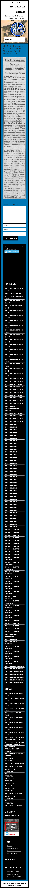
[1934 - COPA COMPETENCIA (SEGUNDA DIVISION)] (14, 738)
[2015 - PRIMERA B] (14, 639)
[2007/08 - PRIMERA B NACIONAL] (14, 611)
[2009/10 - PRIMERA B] (14, 620)
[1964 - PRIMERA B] (14, 465)
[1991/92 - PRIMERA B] (14, 543)
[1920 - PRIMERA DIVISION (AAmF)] (14, 302)
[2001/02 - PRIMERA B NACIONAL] (14, 582)
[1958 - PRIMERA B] (14, 449)
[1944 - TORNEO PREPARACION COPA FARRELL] (14, 408)
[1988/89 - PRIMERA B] (14, 535)
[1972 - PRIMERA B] (14, 488)
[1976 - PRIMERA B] (14, 499)
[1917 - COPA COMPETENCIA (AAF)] (14, 694)
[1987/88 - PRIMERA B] (14, 532)
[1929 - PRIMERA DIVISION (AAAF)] (14, 350)
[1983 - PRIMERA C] (14, 518)
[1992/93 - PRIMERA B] (14, 546)
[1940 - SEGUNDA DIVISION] (14, 392)
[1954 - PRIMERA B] (14, 438)
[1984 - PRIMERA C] (14, 521)
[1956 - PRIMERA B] (14, 443)
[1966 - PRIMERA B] (14, 471)
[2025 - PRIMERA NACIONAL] (14, 680)
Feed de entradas (12, 848)
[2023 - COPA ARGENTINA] (14, 805)
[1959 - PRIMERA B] (14, 452)
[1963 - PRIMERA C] (14, 463)
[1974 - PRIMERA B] (14, 493)
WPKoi (19, 885)
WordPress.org (12, 853)
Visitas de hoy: (12, 874)
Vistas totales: (11, 876)
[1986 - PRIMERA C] (14, 526)
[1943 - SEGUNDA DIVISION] (14, 400)
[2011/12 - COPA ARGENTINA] (14, 770)
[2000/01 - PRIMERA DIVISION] (14, 577)
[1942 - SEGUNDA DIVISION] (14, 398)
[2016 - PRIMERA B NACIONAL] (14, 643)
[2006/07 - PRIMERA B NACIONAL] (14, 606)
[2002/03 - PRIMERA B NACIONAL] (14, 587)
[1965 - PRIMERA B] (14, 468)
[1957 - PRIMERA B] (14, 446)
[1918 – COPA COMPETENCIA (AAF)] (14, 699)
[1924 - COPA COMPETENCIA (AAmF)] (14, 718)
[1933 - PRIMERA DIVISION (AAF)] (14, 369)
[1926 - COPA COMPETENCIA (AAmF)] (14, 728)
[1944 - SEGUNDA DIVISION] (14, 403)
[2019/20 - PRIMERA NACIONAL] (14, 662)
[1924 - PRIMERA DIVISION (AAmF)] (14, 326)
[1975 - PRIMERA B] (14, 496)
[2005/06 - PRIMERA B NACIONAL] (14, 602)
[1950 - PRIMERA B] (14, 427)
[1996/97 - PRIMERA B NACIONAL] (14, 558)
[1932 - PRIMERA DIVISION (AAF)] (14, 365)
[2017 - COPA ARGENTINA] (14, 793)
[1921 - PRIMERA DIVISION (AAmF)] (14, 311)
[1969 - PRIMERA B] (14, 479)
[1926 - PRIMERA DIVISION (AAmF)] (14, 336)
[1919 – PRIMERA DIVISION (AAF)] (14, 297)
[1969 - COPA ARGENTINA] (14, 766)
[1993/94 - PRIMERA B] (14, 549)
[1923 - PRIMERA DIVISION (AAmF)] (14, 321)
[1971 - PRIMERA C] (14, 485)
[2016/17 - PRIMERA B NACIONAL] (14, 647)
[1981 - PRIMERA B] (14, 513)
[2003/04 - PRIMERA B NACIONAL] (14, 592)
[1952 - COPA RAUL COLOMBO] (14, 759)
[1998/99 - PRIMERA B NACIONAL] (14, 568)
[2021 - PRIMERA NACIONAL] (14, 669)
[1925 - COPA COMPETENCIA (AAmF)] (14, 723)
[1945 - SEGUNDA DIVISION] (14, 413)
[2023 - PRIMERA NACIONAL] (14, 674)
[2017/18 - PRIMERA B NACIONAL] (14, 652)
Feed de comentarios (14, 851)
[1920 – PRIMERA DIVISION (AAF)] (14, 306)
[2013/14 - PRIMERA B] (14, 631)
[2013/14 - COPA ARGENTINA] (14, 779)
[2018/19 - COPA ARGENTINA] (14, 802)
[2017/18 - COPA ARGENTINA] (14, 797)
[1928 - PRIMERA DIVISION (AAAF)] (14, 345)
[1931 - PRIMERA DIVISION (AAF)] (14, 360)
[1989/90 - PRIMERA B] (14, 538)
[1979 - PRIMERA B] (14, 507)
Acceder (9, 846)
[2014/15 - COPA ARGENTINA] (14, 784)
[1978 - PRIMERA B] (14, 504)
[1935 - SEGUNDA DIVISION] (14, 378)
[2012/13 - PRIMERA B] (14, 628)
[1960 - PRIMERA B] (14, 454)
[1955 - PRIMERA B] (14, 441)
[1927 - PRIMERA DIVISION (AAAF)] (14, 340)
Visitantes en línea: (13, 872)
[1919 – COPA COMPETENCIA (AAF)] (14, 704)
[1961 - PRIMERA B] (14, 457)
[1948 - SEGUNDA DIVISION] (14, 421)
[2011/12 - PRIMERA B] (14, 626)
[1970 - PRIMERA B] (14, 482)
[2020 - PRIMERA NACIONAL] (14, 666)
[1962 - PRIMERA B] (14, 460)
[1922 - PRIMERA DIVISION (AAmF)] (14, 316)
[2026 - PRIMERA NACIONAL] (14, 682)
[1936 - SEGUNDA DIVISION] (14, 381)
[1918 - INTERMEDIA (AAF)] (14, 293)
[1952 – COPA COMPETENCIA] (14, 763)
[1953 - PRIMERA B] (14, 435)
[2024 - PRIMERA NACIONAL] (14, 677)
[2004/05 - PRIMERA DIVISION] (14, 597)
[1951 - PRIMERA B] (14, 429)
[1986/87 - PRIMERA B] (14, 529)
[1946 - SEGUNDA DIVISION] (14, 416)
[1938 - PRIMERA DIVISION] (14, 386)
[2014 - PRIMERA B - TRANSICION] (14, 635)
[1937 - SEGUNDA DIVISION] (14, 384)
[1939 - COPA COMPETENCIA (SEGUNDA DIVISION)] (14, 743)
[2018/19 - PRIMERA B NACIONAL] (14, 657)
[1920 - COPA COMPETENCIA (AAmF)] (14, 709)
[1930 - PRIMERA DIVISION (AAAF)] (14, 355)
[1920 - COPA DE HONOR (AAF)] (14, 714)
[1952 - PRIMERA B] (14, 432)
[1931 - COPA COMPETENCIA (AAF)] (14, 733)
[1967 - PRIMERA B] (14, 474)
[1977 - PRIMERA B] (14, 502)
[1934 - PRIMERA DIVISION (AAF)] (14, 374)
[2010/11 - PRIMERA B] (14, 623)
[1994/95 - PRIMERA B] (14, 551)
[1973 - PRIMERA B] (14, 490)
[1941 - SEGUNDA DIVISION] (14, 395)
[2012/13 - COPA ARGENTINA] (14, 775)
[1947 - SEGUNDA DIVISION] (14, 418)
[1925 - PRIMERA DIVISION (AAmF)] (14, 331)
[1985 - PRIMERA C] (14, 524)
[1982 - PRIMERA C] (14, 515)
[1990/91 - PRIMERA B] (14, 540)
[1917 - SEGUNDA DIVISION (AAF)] (14, 289)
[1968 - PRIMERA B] (14, 477)
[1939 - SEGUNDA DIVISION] (14, 389)
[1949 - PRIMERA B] (14, 424)
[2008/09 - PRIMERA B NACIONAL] (14, 616)
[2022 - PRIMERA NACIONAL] (14, 671)
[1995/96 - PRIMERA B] (14, 554)
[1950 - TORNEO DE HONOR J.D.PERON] (14, 754)
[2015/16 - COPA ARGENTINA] (14, 789)
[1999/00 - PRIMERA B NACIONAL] (14, 573)
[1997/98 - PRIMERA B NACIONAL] (14, 563)
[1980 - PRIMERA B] (14, 510)
